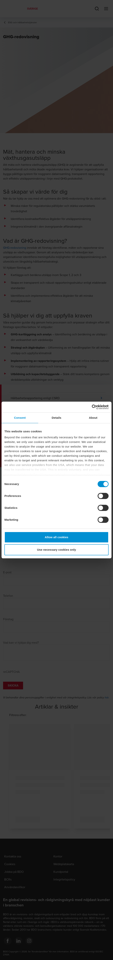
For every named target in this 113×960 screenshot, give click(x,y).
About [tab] (93, 417)
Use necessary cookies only (56, 549)
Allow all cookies (56, 537)
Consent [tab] (20, 417)
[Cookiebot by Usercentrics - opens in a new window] (92, 407)
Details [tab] (56, 417)
